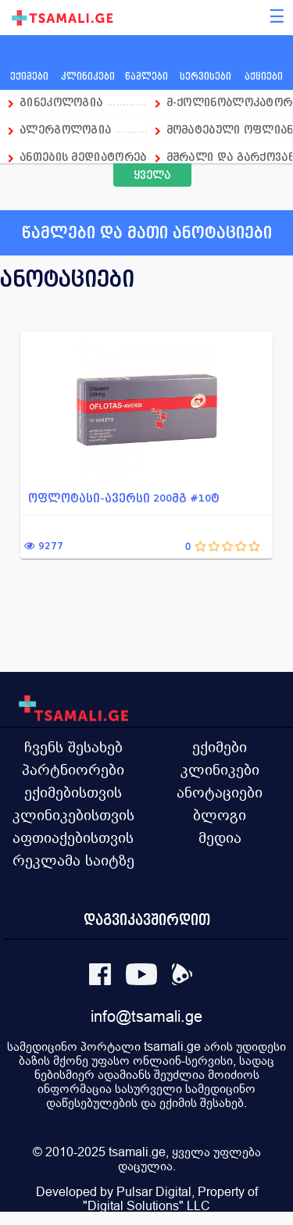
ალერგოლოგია (67, 129)
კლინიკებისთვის (73, 814)
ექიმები (219, 746)
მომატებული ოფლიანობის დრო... (230, 129)
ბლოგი (219, 814)
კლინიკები (219, 769)
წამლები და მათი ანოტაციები (147, 232)
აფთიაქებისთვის (73, 837)
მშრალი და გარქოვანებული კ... (230, 156)
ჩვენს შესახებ (73, 746)
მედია (219, 837)
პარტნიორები (73, 769)
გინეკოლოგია (61, 102)
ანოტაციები (220, 792)
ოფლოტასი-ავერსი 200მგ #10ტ (124, 498)
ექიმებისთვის (73, 792)
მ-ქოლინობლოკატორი (230, 102)
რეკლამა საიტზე (73, 860)
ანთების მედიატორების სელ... (83, 156)
